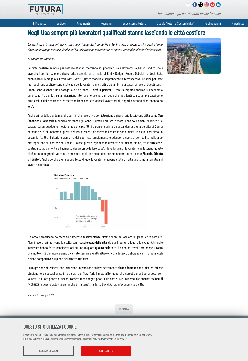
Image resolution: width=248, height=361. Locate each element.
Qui (24, 338)
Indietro (124, 309)
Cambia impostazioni (50, 351)
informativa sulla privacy (115, 338)
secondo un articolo (89, 73)
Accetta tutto (111, 351)
